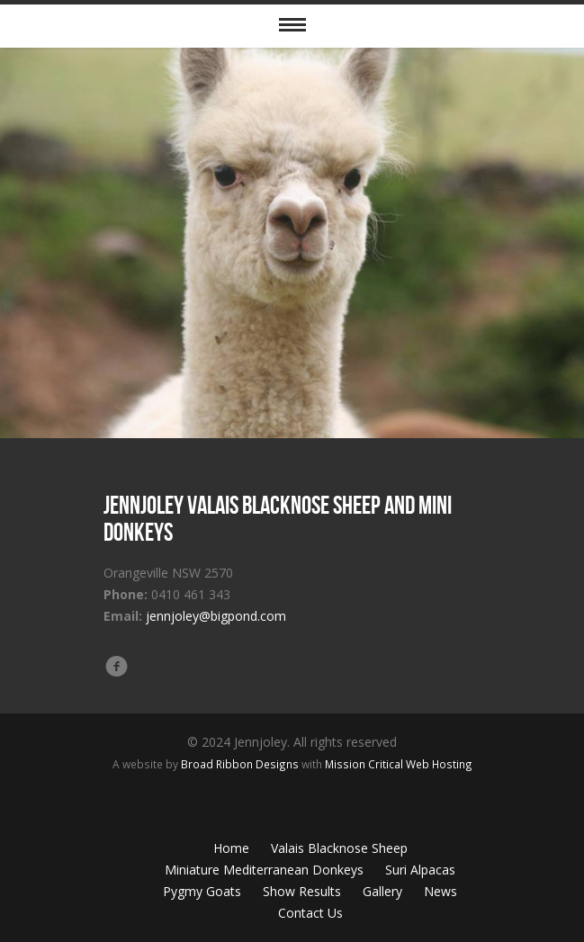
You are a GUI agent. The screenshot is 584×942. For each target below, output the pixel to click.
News (440, 891)
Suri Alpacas (420, 869)
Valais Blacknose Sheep (339, 848)
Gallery (382, 891)
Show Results (302, 891)
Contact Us (310, 912)
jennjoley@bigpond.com (216, 615)
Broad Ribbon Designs (240, 764)
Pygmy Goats (202, 891)
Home (231, 848)
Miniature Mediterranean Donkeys (264, 869)
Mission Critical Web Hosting (398, 764)
